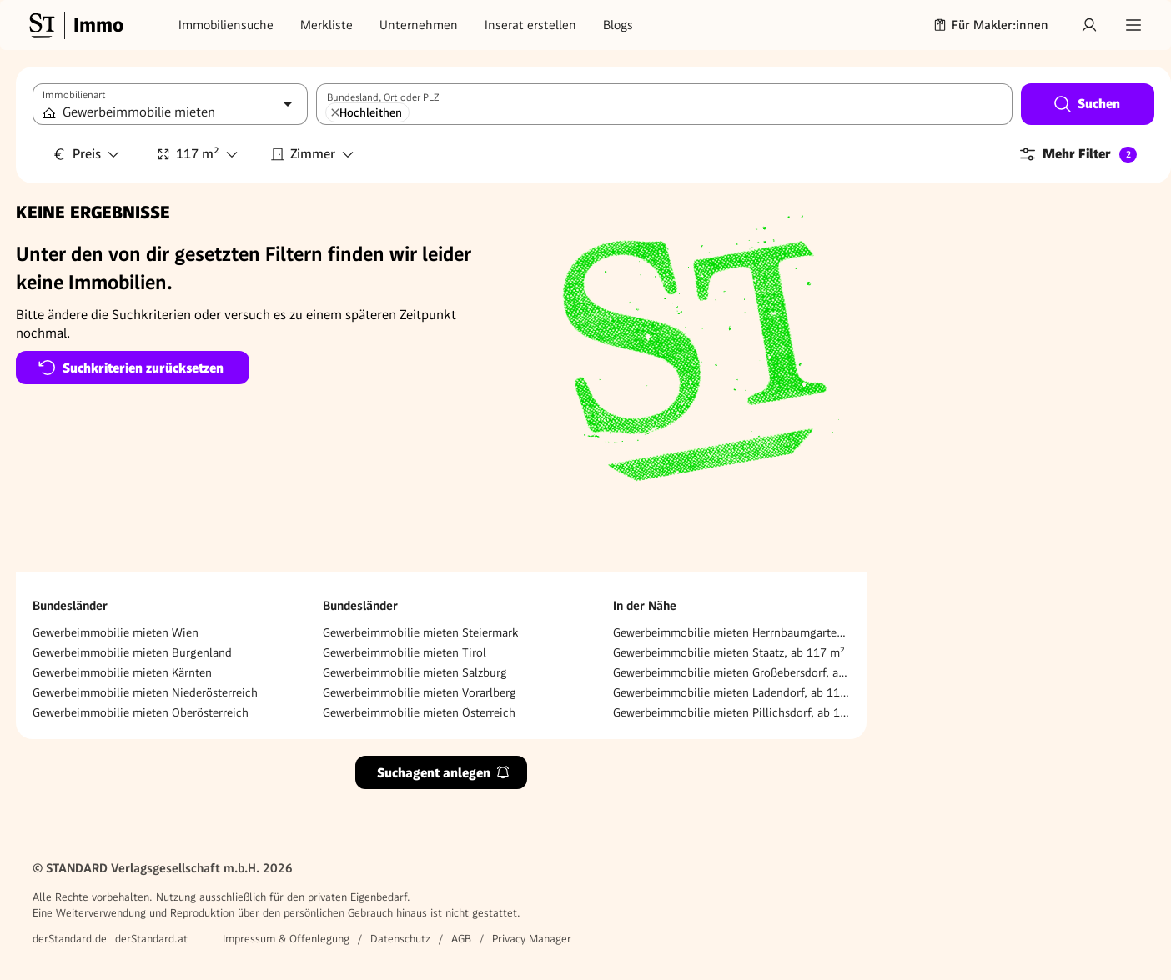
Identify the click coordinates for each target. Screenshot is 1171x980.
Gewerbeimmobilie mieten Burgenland (132, 652)
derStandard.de (70, 938)
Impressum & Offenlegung (286, 938)
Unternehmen (418, 25)
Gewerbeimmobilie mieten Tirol (404, 652)
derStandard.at (151, 938)
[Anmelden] (1089, 25)
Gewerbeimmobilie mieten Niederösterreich (145, 692)
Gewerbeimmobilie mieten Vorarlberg (419, 692)
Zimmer (312, 154)
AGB (461, 938)
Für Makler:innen (990, 25)
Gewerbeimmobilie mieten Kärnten (122, 672)
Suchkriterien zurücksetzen (131, 368)
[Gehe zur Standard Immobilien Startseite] (74, 25)
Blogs (618, 25)
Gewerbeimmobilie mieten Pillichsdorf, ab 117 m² (731, 712)
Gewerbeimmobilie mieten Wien (116, 632)
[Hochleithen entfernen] (335, 112)
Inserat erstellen (530, 25)
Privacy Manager (531, 938)
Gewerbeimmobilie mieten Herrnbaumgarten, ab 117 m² (731, 632)
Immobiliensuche (226, 25)
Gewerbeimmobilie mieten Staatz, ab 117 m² (729, 652)
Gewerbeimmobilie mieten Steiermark (420, 632)
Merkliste (326, 25)
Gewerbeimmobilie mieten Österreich (419, 712)
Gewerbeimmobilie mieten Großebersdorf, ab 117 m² (731, 672)
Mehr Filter (1077, 154)
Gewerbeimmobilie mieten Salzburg (415, 672)
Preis (87, 154)
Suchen (1086, 104)
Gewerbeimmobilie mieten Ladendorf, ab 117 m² (731, 692)
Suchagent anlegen (443, 773)
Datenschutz (400, 938)
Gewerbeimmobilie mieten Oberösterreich (141, 712)
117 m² (197, 154)
